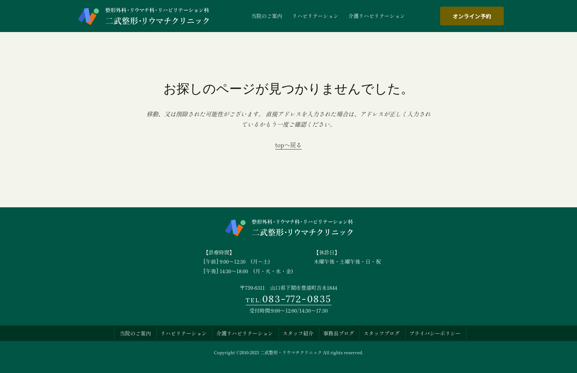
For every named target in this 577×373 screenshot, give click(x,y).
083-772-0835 (289, 299)
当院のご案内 (135, 333)
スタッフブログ (382, 333)
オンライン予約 (472, 16)
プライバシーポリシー (435, 333)
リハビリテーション (183, 333)
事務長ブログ (338, 333)
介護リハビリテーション (244, 333)
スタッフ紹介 (298, 333)
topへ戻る (288, 144)
